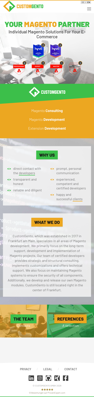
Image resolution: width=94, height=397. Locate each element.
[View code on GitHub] (48, 378)
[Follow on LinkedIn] (31, 378)
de (83, 2)
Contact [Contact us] (70, 369)
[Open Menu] (89, 9)
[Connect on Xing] (57, 378)
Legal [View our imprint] (47, 369)
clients (77, 199)
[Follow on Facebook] (65, 378)
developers (27, 173)
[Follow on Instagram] (40, 378)
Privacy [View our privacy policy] (25, 369)
